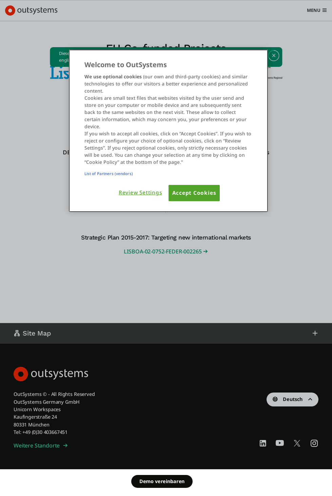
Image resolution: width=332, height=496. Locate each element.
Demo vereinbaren (161, 481)
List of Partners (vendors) (108, 173)
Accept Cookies (194, 192)
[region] (168, 131)
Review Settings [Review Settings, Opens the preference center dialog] (140, 192)
